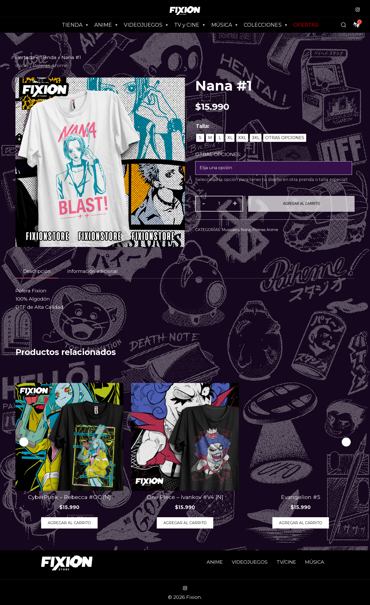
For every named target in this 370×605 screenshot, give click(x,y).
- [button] (203, 203)
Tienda (48, 57)
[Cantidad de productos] (219, 203)
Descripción (37, 271)
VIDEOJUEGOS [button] (146, 25)
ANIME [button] (106, 25)
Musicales (230, 229)
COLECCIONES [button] (266, 25)
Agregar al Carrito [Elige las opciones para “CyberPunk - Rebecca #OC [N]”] (69, 523)
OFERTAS (305, 25)
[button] (346, 442)
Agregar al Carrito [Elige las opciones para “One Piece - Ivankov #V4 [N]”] (185, 523)
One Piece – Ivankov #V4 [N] (185, 497)
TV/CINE (286, 562)
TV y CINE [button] (190, 25)
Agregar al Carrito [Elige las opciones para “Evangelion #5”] (300, 523)
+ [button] (234, 203)
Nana (246, 229)
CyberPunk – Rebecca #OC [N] (69, 497)
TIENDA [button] (75, 25)
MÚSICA (225, 25)
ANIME (215, 562)
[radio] (200, 138)
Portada (25, 57)
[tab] (36, 271)
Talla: (202, 126)
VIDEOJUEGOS (249, 562)
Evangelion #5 (300, 497)
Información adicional (92, 271)
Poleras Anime (50, 66)
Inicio (22, 66)
